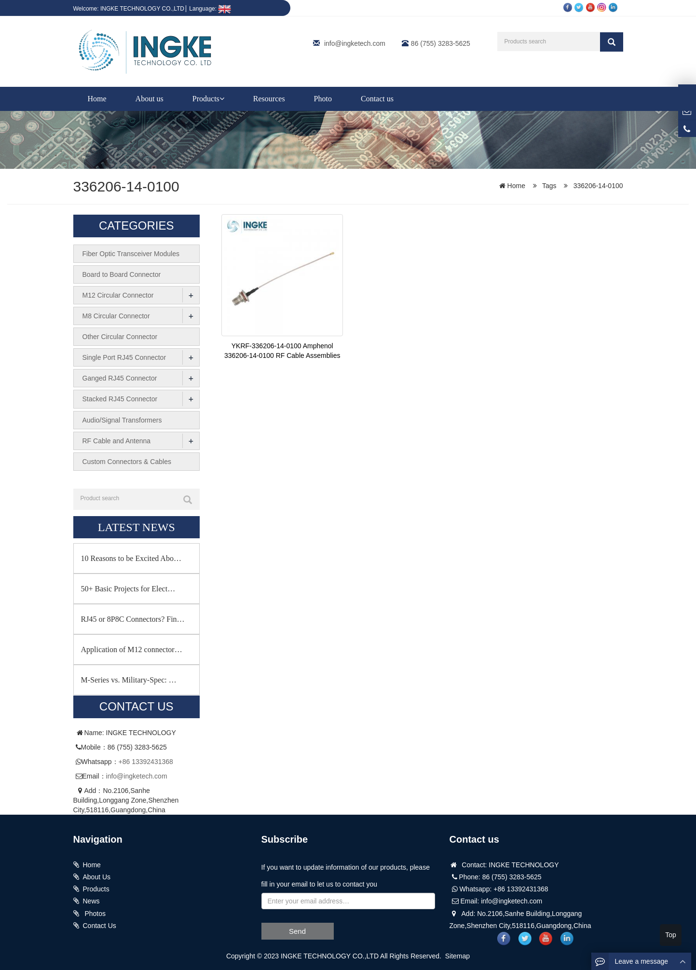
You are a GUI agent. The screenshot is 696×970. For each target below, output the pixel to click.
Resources (269, 99)
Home (97, 99)
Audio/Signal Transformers (122, 420)
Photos (94, 912)
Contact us (377, 99)
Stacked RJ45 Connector (120, 399)
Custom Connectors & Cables (126, 461)
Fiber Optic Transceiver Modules (131, 254)
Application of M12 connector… (131, 649)
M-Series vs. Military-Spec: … (129, 679)
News (91, 900)
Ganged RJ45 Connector (119, 378)
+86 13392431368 (146, 761)
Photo (323, 99)
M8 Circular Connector (116, 316)
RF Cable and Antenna (116, 440)
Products (208, 99)
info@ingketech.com (354, 43)
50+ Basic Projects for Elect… (128, 588)
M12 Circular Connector (118, 295)
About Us (97, 876)
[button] (221, 99)
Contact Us (99, 925)
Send (297, 930)
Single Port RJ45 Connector (124, 357)
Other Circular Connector (120, 337)
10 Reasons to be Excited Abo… (131, 558)
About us (150, 99)
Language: (210, 8)
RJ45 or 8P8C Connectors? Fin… (133, 619)
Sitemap (457, 955)
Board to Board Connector (121, 274)
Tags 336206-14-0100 (582, 186)
